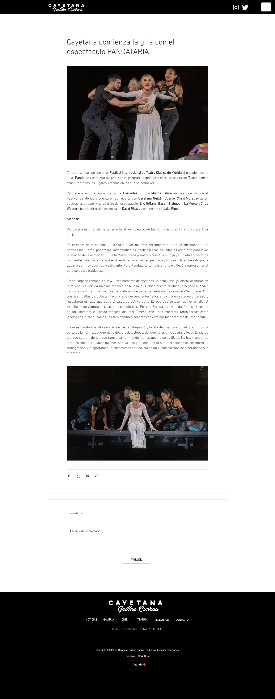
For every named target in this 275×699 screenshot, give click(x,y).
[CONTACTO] (182, 620)
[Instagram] (236, 7)
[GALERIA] (108, 620)
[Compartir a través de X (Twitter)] (78, 476)
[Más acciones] (206, 32)
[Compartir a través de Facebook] (68, 476)
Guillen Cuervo (67, 8)
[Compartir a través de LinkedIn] (87, 476)
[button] (266, 6)
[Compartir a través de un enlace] (97, 476)
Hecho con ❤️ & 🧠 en (138, 656)
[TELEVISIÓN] (162, 620)
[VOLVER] (136, 559)
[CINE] (124, 620)
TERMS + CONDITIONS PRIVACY (131, 629)
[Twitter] (245, 7)
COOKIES (158, 629)
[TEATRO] (142, 620)
